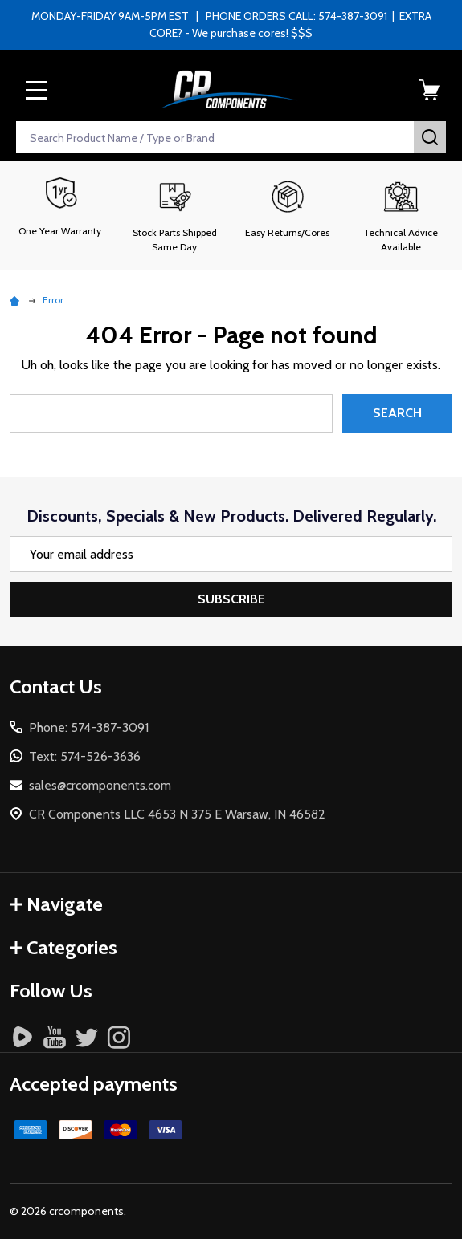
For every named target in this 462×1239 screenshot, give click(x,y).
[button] (174, 215)
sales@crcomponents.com (100, 785)
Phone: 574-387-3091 (89, 727)
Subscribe (231, 599)
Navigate (56, 904)
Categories (63, 947)
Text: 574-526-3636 (85, 756)
